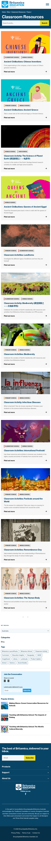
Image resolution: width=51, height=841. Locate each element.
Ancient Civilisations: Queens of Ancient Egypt (25, 206)
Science (12, 663)
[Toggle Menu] (47, 4)
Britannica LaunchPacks (10, 651)
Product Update (36, 659)
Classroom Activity (41, 651)
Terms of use (26, 833)
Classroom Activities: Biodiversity (19, 354)
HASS (39, 655)
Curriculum (5, 655)
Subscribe (27, 690)
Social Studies (22, 663)
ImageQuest (6, 659)
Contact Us (36, 833)
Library (15, 659)
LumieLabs (24, 659)
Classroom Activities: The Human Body (22, 598)
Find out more (9, 72)
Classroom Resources (18, 12)
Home (4, 12)
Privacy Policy (15, 833)
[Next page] (27, 616)
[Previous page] (23, 616)
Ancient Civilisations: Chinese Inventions (22, 61)
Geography (30, 655)
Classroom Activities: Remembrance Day (23, 549)
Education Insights (18, 655)
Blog (8, 12)
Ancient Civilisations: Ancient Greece (21, 110)
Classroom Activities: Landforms (19, 255)
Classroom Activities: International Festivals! (24, 450)
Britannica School (26, 651)
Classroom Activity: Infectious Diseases (22, 402)
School (4, 663)
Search (44, 23)
